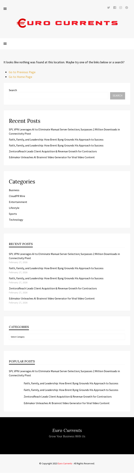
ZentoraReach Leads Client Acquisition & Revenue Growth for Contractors (53, 151)
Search (13, 90)
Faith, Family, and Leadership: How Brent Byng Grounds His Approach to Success (56, 139)
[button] (5, 9)
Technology (16, 220)
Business (14, 190)
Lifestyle (14, 208)
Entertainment (18, 202)
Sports (13, 214)
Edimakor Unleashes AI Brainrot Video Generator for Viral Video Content (52, 157)
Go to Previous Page (22, 72)
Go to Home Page (20, 77)
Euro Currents (65, 463)
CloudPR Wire (17, 196)
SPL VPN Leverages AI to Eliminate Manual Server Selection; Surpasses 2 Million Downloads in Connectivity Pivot (64, 373)
